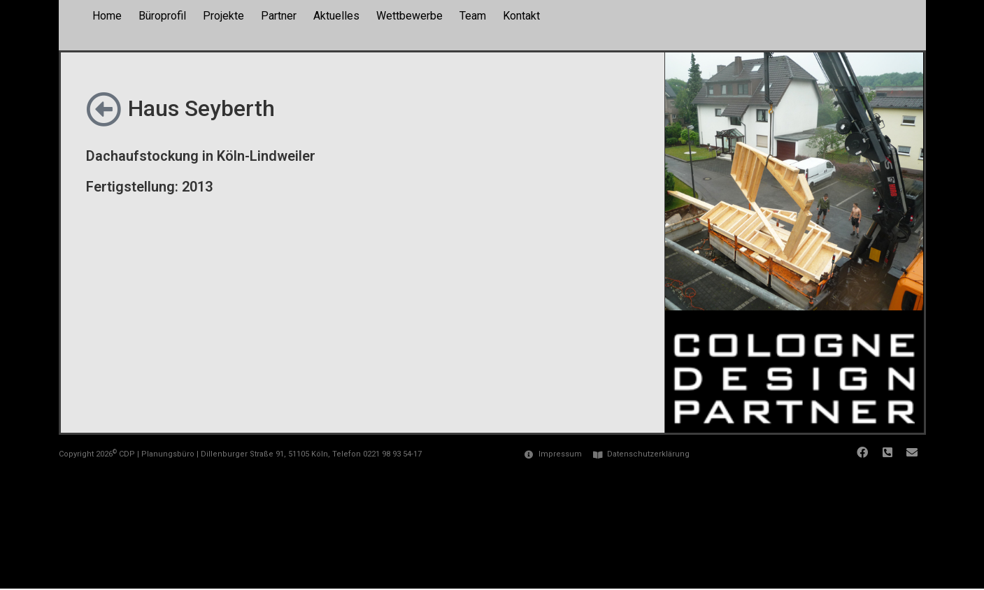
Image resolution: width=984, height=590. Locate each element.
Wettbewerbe (409, 15)
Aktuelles (336, 15)
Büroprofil (162, 15)
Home (107, 15)
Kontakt (521, 15)
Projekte (223, 15)
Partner (279, 15)
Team (472, 15)
